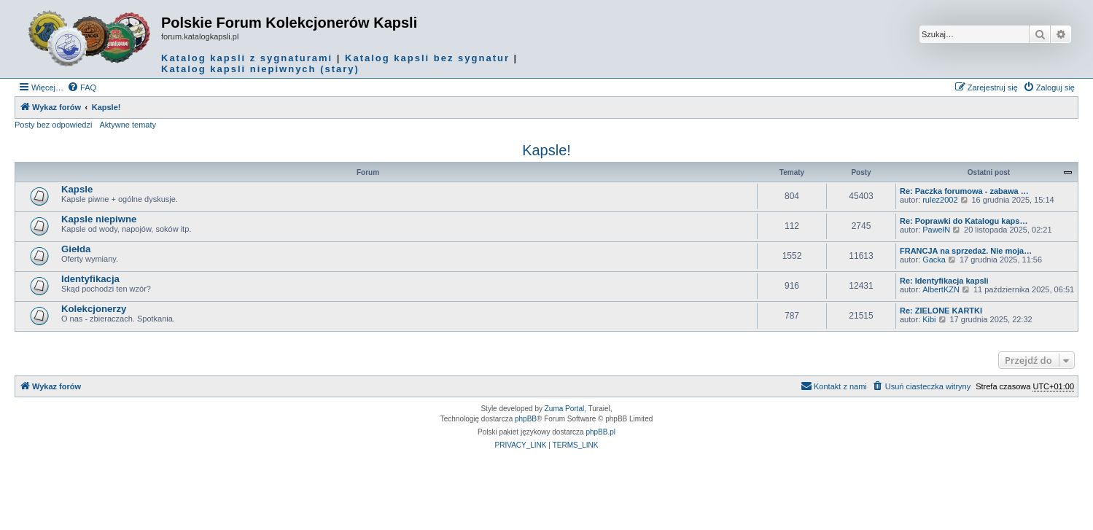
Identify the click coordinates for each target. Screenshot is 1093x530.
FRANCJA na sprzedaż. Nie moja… (966, 250)
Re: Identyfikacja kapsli (944, 280)
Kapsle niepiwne (98, 219)
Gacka (934, 259)
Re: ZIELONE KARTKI (941, 310)
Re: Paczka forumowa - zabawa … (964, 191)
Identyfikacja (90, 278)
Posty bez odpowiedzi (53, 124)
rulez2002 (939, 199)
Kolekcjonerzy (93, 308)
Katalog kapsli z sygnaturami (246, 57)
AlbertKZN (941, 289)
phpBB (526, 419)
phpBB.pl (600, 432)
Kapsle (77, 189)
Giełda (75, 248)
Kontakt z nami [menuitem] (834, 386)
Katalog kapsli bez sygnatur (427, 57)
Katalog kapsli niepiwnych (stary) (260, 68)
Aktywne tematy (127, 124)
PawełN (936, 229)
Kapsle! (546, 150)
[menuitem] (81, 87)
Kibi (929, 319)
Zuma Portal (564, 409)
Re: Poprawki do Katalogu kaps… (963, 221)
